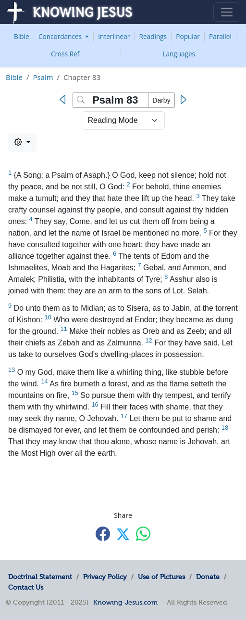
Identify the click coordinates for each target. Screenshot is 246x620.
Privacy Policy (105, 576)
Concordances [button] (61, 36)
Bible (21, 36)
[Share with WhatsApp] (143, 533)
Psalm (43, 77)
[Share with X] (123, 534)
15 (75, 392)
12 (149, 340)
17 (124, 416)
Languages (178, 53)
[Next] (183, 99)
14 (44, 381)
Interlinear (114, 36)
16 (94, 404)
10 (48, 317)
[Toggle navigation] (226, 12)
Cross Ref (65, 53)
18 (224, 427)
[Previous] (65, 99)
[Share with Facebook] (103, 533)
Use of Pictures (161, 576)
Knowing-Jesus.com (125, 602)
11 (64, 328)
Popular (188, 36)
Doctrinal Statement (40, 576)
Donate (208, 576)
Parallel (220, 36)
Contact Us (25, 587)
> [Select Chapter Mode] (123, 120)
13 (11, 369)
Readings (153, 36)
